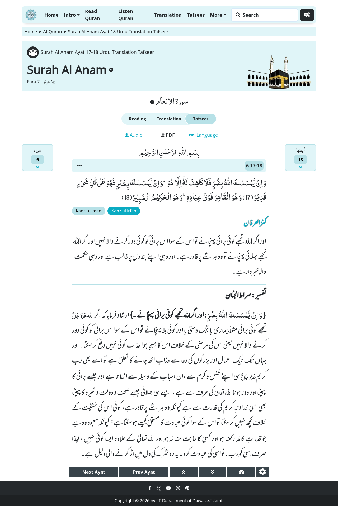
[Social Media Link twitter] (159, 488)
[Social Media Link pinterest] (187, 488)
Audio (134, 135)
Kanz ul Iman (88, 211)
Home (51, 15)
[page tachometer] (241, 472)
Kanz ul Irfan (123, 211)
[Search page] (263, 15)
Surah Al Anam (70, 70)
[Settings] (307, 15)
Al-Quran (52, 32)
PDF (168, 135)
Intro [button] (70, 15)
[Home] (30, 14)
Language (203, 135)
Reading (137, 119)
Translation (168, 15)
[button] (79, 166)
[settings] (262, 472)
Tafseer (196, 15)
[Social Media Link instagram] (178, 488)
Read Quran (92, 14)
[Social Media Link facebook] (150, 488)
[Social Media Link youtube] (169, 488)
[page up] (183, 472)
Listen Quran (125, 14)
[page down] (212, 472)
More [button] (216, 15)
